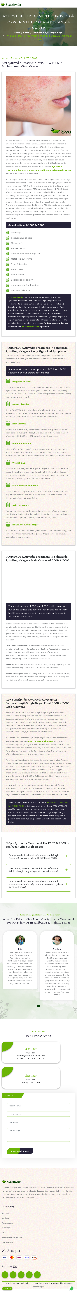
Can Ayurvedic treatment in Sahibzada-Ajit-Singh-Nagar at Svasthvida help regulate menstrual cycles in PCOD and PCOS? (36, 884)
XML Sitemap (7, 1242)
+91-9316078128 (30, 326)
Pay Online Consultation (12, 1237)
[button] (38, 1006)
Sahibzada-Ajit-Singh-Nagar (47, 32)
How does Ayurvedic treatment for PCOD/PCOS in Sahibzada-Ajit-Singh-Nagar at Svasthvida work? (34, 870)
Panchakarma (7, 1223)
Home (17, 32)
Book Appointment (20, 1151)
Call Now (7, 1289)
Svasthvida (17, 297)
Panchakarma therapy (40, 741)
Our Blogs (6, 1228)
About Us (6, 1213)
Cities (26, 32)
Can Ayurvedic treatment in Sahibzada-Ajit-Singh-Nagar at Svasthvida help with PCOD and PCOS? (34, 856)
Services (5, 1218)
